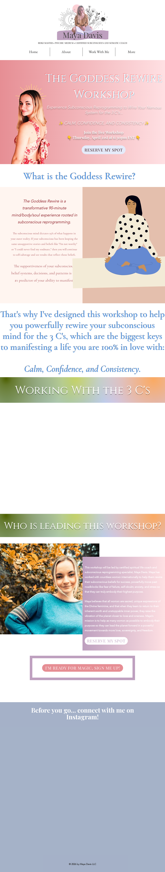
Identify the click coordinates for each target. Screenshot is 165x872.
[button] (99, 51)
